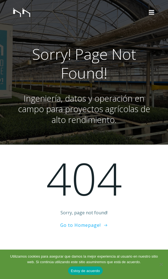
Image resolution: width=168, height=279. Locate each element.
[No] (161, 264)
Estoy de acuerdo (85, 271)
